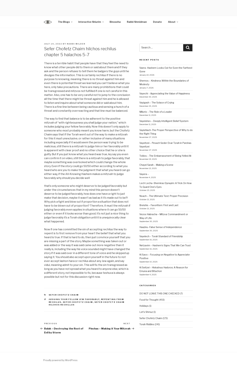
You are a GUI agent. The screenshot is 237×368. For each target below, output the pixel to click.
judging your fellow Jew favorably (74, 299)
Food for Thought (148, 299)
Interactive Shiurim (91, 21)
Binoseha (115, 21)
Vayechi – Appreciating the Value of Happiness (164, 93)
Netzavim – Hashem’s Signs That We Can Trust (165, 245)
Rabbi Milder (76, 44)
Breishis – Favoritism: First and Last (158, 205)
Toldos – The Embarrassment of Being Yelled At (165, 155)
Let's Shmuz (146, 312)
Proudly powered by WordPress (60, 360)
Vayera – (144, 174)
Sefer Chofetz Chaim (64, 295)
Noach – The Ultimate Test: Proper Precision (163, 196)
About (173, 21)
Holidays (144, 305)
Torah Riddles (146, 324)
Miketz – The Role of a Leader (155, 111)
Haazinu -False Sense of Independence (160, 227)
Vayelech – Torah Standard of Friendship (161, 236)
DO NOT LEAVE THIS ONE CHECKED (159, 293)
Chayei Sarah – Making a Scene (156, 164)
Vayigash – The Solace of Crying (156, 102)
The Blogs (65, 21)
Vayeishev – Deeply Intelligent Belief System (163, 121)
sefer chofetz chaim (78, 302)
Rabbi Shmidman (137, 21)
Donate (157, 21)
